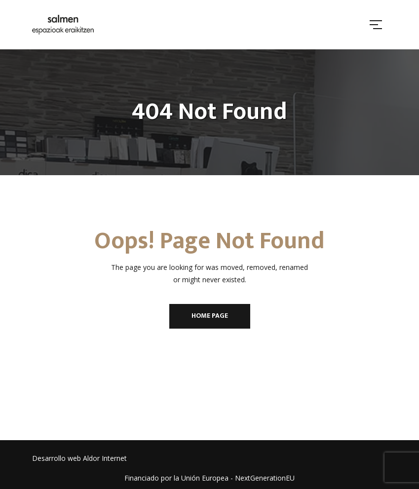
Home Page (209, 315)
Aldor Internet (105, 458)
